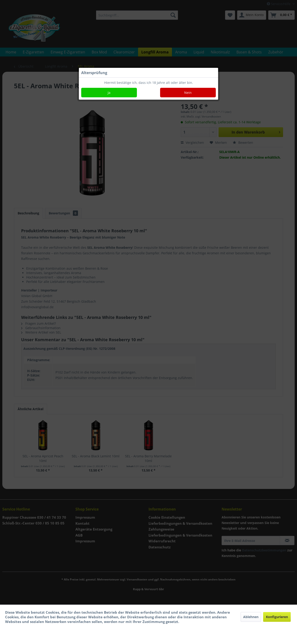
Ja (109, 92)
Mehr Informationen (198, 621)
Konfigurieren (277, 617)
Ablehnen (250, 617)
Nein (188, 92)
